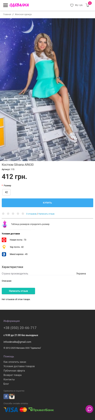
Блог (6, 383)
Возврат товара (13, 375)
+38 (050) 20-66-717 (20, 328)
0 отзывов (31, 214)
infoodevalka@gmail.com (17, 341)
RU (76, 5)
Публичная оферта (14, 370)
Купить (47, 203)
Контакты (9, 379)
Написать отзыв (46, 214)
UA (81, 5)
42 (6, 192)
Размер (7, 185)
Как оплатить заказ (15, 361)
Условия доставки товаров (19, 366)
